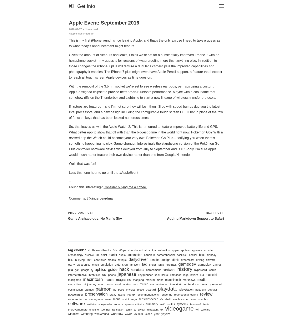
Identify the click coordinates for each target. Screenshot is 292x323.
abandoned (135, 250)
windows (73, 314)
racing (122, 294)
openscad (215, 284)
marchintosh (173, 279)
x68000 (138, 314)
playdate (168, 289)
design (166, 259)
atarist (113, 254)
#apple (73, 33)
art (97, 254)
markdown (189, 279)
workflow (117, 314)
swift (162, 304)
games (217, 264)
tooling (105, 309)
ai (146, 250)
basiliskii (182, 254)
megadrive (74, 284)
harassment (153, 269)
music (144, 284)
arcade (208, 250)
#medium (88, 33)
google (85, 269)
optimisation (75, 289)
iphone (112, 274)
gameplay (204, 264)
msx (135, 284)
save (108, 299)
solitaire (91, 304)
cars (89, 259)
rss (85, 299)
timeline (94, 309)
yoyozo (166, 314)
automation (135, 254)
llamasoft (176, 274)
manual (150, 279)
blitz (70, 259)
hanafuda (138, 269)
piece (140, 289)
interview (94, 274)
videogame (179, 308)
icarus (212, 269)
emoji (95, 264)
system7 (182, 304)
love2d (195, 274)
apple (175, 250)
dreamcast (188, 259)
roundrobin (75, 299)
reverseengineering (186, 294)
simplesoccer (181, 299)
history (185, 269)
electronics (83, 264)
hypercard (201, 269)
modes (127, 284)
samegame (96, 299)
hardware (169, 269)
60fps (122, 250)
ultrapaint (152, 309)
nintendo (161, 284)
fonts (161, 264)
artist (104, 254)
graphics (98, 269)
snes (194, 299)
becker (193, 254)
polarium (201, 289)
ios (104, 274)
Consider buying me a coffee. (125, 187)
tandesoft (196, 304)
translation (118, 309)
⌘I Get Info (81, 6)
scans (117, 299)
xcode (148, 314)
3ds (115, 250)
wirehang (87, 314)
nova (204, 284)
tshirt (129, 309)
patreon (104, 289)
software (76, 303)
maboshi (211, 274)
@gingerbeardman (101, 198)
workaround (102, 314)
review (206, 294)
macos (109, 279)
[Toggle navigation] (221, 6)
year (157, 314)
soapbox (203, 299)
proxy (113, 294)
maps (160, 279)
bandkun (149, 254)
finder (152, 264)
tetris (206, 304)
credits (112, 259)
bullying (80, 259)
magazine (123, 280)
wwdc (128, 314)
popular (212, 289)
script (125, 299)
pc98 (121, 289)
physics (130, 289)
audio (122, 254)
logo (186, 274)
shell (168, 299)
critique (122, 259)
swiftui (171, 304)
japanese (127, 274)
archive (89, 254)
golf (77, 269)
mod (118, 284)
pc (115, 289)
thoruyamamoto (77, 309)
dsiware (211, 259)
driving (200, 259)
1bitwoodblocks (101, 250)
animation (164, 250)
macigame (74, 279)
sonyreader (105, 304)
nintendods (191, 284)
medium (204, 279)
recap (131, 294)
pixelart (151, 289)
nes (152, 284)
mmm (101, 284)
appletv (185, 250)
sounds (118, 304)
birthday (212, 254)
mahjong (138, 279)
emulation (107, 264)
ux (161, 309)
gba (70, 269)
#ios (79, 33)
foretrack (171, 264)
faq (144, 264)
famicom (135, 264)
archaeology (75, 254)
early (71, 264)
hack (124, 269)
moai (110, 284)
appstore (197, 250)
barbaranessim (166, 254)
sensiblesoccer (148, 299)
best (202, 254)
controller (100, 259)
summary (152, 304)
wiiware (206, 309)
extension (121, 264)
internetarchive (77, 274)
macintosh (93, 279)
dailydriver (138, 259)
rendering (167, 294)
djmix (175, 259)
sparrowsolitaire (134, 304)
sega (134, 299)
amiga (152, 250)
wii (197, 309)
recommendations (148, 294)
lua (202, 274)
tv (135, 309)
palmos (89, 289)
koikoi (165, 274)
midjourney (89, 284)
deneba (155, 259)
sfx (161, 299)
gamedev (187, 264)
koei (157, 274)
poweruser (75, 294)
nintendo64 (175, 284)
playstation (187, 289)
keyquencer (145, 274)
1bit (87, 250)
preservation (96, 294)
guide (112, 269)
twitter (141, 309)
